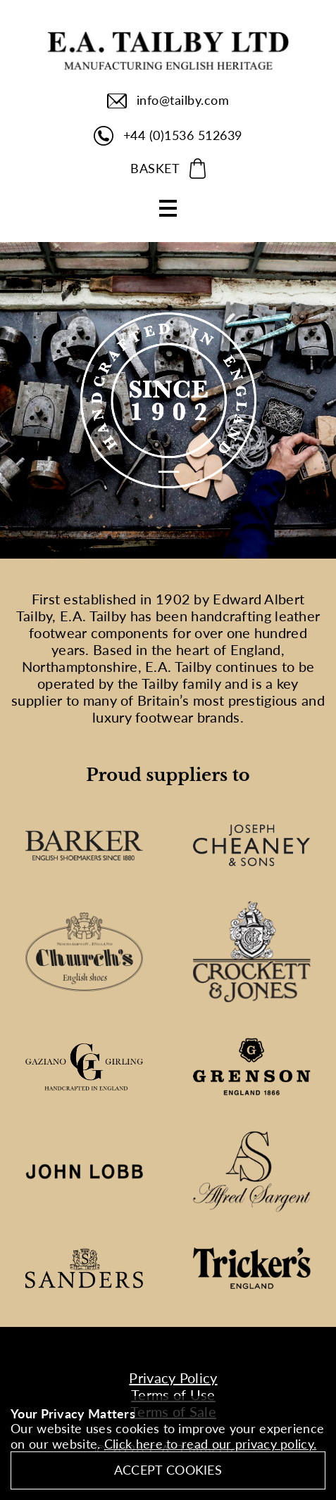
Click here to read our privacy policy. (210, 1443)
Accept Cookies (168, 1469)
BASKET (155, 168)
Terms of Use (173, 1394)
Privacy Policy (173, 1377)
